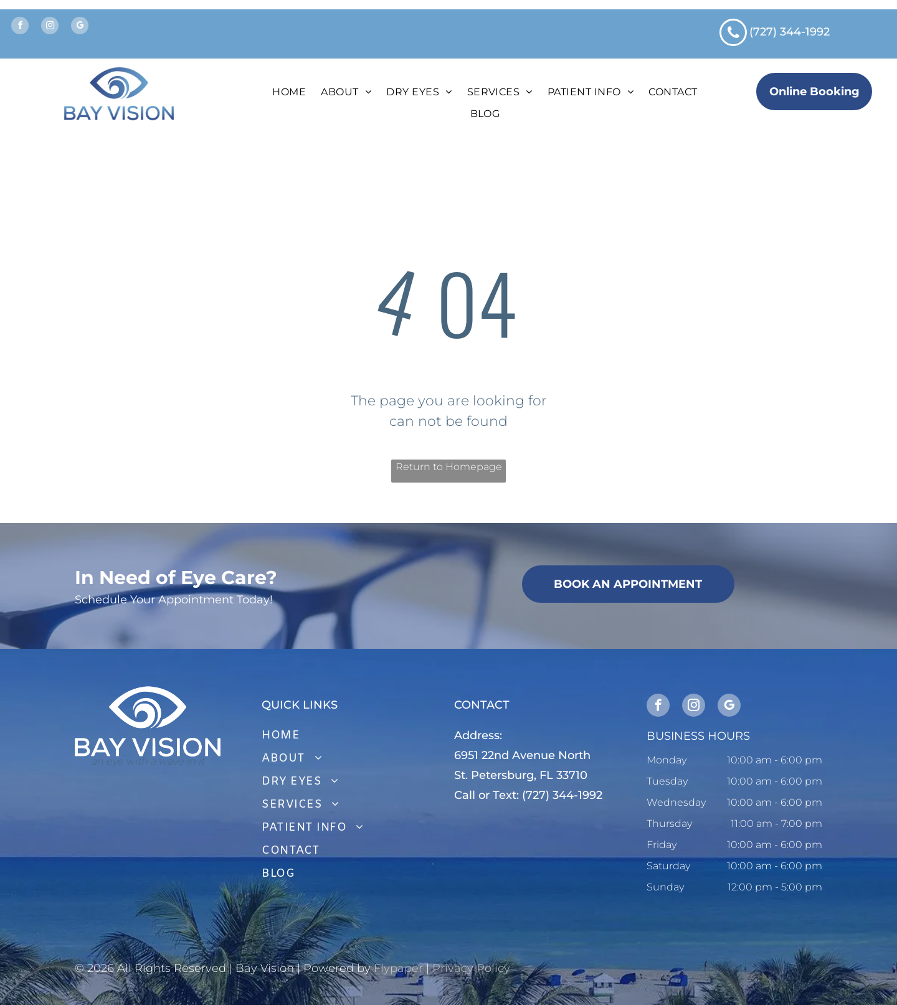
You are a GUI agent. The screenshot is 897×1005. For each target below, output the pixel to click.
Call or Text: (486, 795)
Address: (478, 735)
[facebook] (20, 27)
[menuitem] (289, 92)
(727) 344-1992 (789, 32)
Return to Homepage (449, 467)
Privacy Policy (471, 968)
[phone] (733, 34)
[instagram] (50, 27)
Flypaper (398, 968)
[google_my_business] (79, 27)
